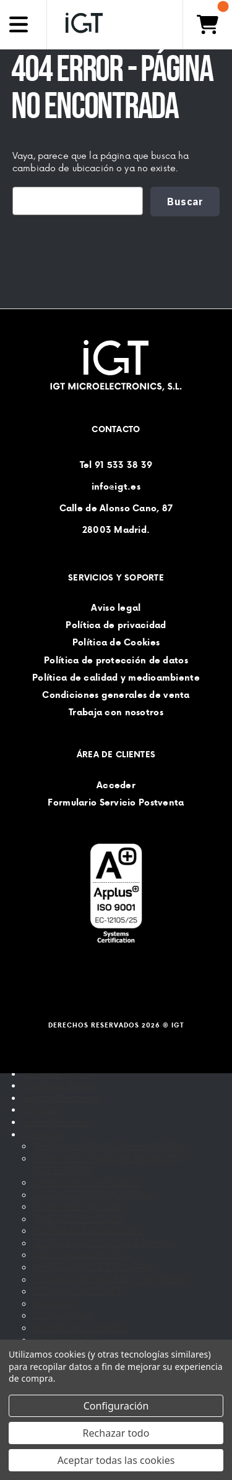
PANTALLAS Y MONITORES (87, 1230)
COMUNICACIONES (77, 1291)
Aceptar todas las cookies (116, 1460)
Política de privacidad (116, 625)
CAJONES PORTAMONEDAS (92, 1194)
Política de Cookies (116, 643)
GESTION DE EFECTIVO (82, 1254)
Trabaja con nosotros (116, 712)
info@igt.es (116, 486)
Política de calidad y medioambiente (116, 677)
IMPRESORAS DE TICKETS (86, 1182)
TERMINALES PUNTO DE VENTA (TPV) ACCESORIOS (109, 1164)
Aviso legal (115, 608)
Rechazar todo (116, 1433)
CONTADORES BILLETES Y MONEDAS (111, 1279)
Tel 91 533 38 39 (116, 465)
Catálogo (43, 1134)
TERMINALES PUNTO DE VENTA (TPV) (109, 1145)
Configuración (116, 1406)
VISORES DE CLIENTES (80, 1327)
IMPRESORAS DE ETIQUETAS (92, 1267)
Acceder (116, 785)
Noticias (40, 1109)
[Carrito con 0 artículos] (207, 24)
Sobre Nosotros (55, 1121)
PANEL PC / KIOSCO (77, 1218)
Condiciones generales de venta (115, 695)
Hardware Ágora (57, 1085)
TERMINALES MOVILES (79, 1206)
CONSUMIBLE (62, 1315)
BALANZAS (55, 1303)
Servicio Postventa (61, 1097)
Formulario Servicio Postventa (116, 802)
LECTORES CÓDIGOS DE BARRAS (104, 1242)
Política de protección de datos (116, 660)
